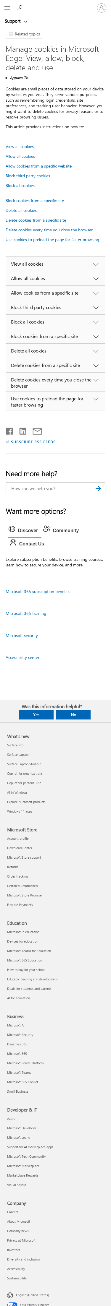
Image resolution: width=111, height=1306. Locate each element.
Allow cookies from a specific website (39, 166)
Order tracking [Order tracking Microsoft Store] (17, 876)
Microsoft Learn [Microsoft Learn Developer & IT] (18, 1137)
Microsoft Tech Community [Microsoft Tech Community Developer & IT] (26, 1156)
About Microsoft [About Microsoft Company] (18, 1221)
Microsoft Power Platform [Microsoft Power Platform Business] (25, 1063)
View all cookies (20, 146)
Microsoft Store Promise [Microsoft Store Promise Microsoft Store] (24, 895)
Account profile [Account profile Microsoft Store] (18, 838)
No (73, 714)
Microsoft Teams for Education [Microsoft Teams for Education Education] (29, 950)
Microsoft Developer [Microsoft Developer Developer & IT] (21, 1128)
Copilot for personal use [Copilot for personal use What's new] (24, 783)
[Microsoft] (55, 4)
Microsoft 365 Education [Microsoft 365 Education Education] (24, 960)
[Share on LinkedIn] (20, 430)
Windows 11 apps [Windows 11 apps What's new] (19, 811)
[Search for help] (21, 7)
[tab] (25, 530)
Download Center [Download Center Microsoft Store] (19, 848)
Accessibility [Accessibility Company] (16, 1268)
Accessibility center (22, 657)
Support (13, 21)
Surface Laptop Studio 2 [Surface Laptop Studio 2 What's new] (24, 764)
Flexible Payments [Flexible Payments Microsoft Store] (20, 904)
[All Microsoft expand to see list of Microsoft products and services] (7, 8)
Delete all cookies (21, 210)
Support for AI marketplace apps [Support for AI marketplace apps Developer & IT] (30, 1147)
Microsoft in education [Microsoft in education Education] (23, 932)
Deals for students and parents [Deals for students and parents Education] (29, 988)
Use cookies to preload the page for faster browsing (52, 239)
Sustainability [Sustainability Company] (17, 1278)
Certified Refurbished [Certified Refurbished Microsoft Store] (22, 885)
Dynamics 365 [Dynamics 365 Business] (17, 1044)
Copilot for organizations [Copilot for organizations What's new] (25, 773)
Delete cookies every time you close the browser (49, 230)
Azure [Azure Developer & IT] (11, 1118)
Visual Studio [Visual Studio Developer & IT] (16, 1184)
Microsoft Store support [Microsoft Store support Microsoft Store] (24, 857)
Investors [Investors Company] (13, 1249)
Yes (36, 714)
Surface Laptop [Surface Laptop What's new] (17, 754)
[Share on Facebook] (10, 430)
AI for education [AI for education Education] (18, 998)
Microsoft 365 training (26, 613)
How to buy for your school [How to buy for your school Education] (26, 969)
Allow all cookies (20, 156)
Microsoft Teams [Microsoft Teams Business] (19, 1072)
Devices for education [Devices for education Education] (22, 941)
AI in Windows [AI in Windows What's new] (17, 792)
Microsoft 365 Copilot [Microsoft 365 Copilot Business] (22, 1082)
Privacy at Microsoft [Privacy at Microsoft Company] (21, 1240)
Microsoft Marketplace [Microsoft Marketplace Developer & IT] (23, 1166)
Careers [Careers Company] (12, 1212)
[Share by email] (34, 430)
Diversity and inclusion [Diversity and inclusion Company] (23, 1259)
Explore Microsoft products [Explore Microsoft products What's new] (26, 802)
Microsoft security (22, 635)
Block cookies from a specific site (35, 200)
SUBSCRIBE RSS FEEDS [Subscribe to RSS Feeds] (33, 441)
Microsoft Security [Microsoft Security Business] (20, 1034)
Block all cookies (20, 185)
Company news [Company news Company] (18, 1231)
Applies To (19, 77)
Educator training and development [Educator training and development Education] (32, 979)
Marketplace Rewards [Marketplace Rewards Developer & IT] (22, 1175)
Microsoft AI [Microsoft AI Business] (16, 1025)
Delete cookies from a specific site (36, 220)
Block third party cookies (28, 175)
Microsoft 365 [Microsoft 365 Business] (17, 1053)
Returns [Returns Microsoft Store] (12, 867)
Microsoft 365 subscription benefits (38, 591)
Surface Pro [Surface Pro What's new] (15, 745)
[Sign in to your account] (101, 8)
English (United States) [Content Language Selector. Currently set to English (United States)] (32, 1295)
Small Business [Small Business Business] (17, 1091)
